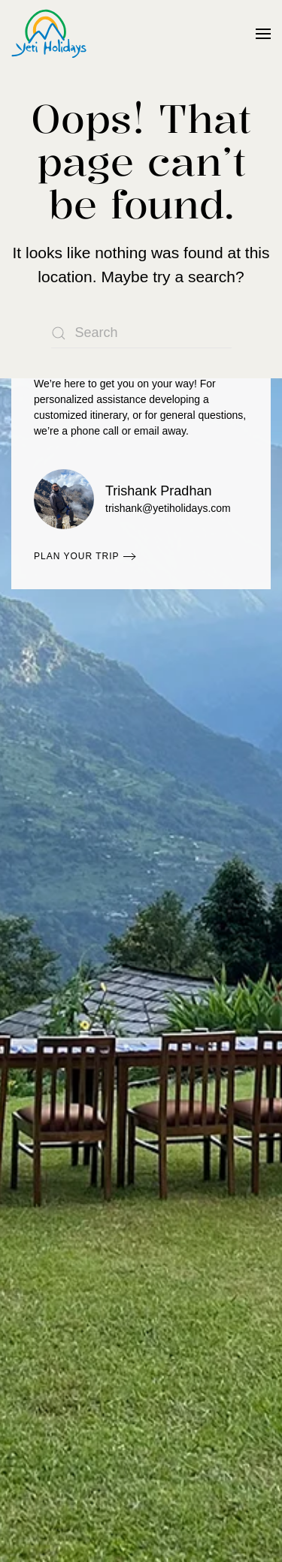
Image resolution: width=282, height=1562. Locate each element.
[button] (263, 34)
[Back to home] (48, 34)
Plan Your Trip (77, 556)
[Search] (141, 333)
